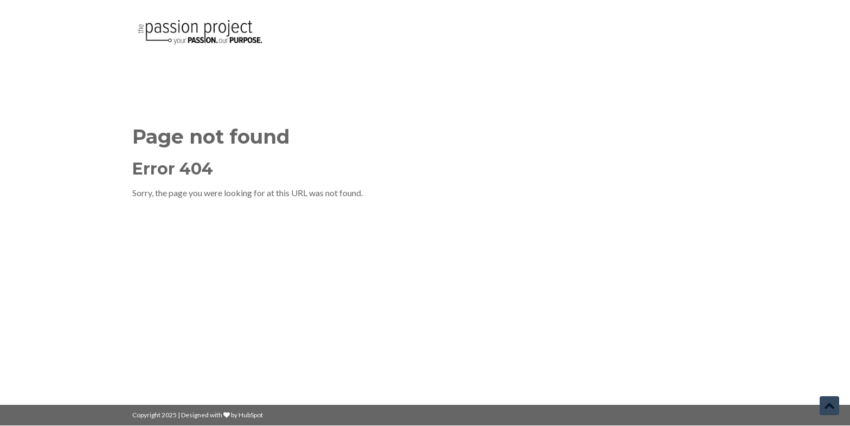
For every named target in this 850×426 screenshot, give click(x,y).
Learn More (159, 335)
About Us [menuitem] (453, 327)
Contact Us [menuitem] (456, 346)
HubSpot (251, 415)
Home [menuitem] (447, 291)
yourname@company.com (643, 309)
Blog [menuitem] (444, 309)
